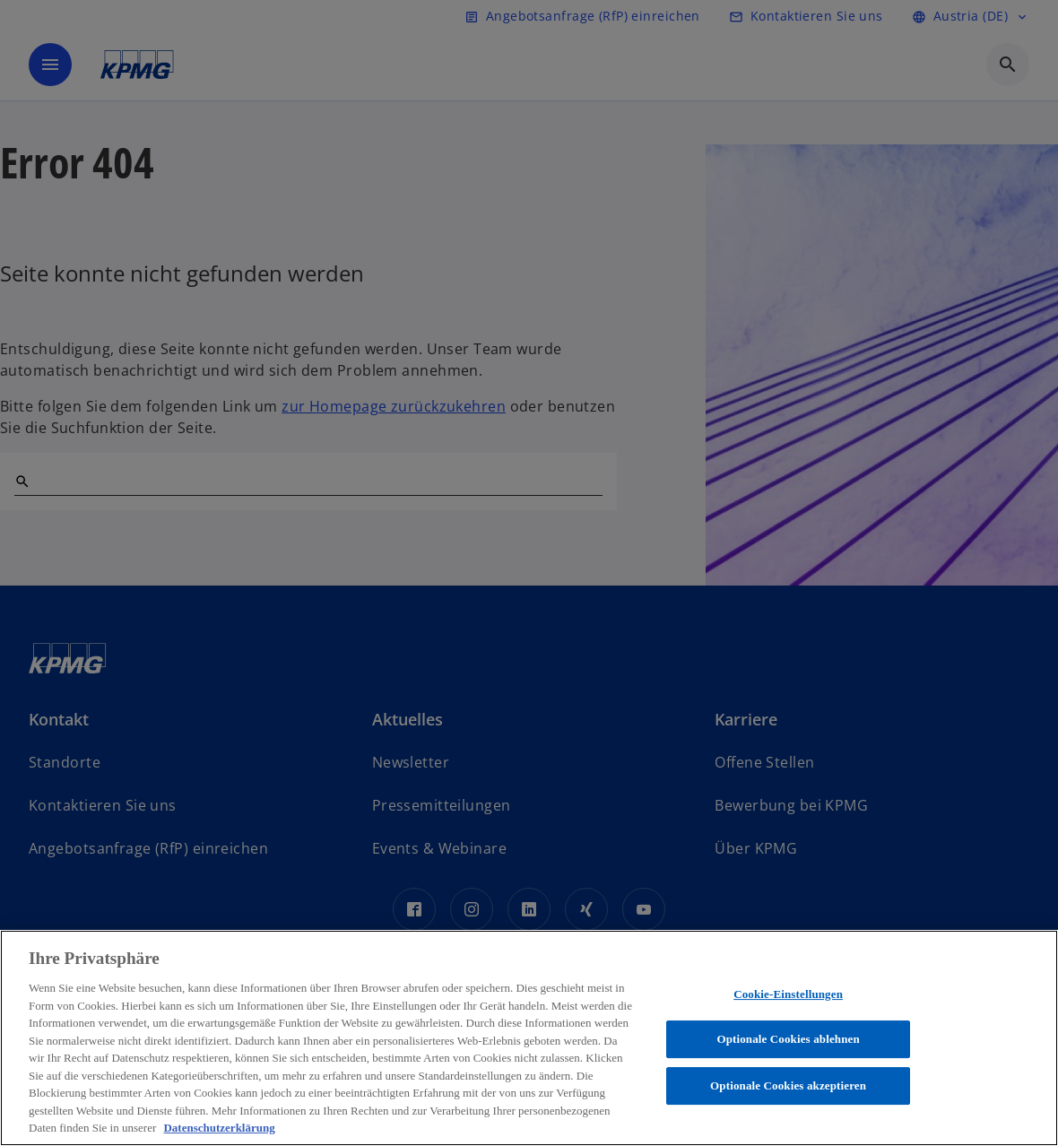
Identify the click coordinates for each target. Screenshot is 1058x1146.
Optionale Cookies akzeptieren (788, 1085)
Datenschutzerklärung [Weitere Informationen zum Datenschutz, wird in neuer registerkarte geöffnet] (218, 1127)
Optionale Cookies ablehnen (787, 1039)
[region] (529, 1038)
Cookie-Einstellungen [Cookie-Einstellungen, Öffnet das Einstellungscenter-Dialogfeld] (788, 994)
